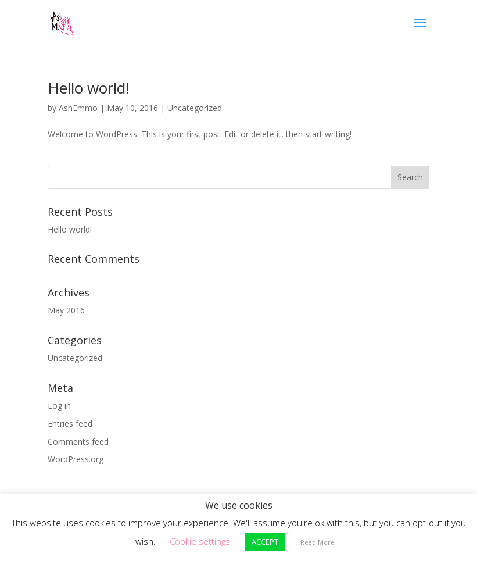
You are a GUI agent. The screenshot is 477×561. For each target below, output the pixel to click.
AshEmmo (78, 107)
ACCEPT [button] (265, 542)
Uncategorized (194, 107)
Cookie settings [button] (200, 541)
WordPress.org (75, 458)
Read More (317, 542)
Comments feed (78, 441)
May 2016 (66, 310)
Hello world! (89, 87)
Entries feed (70, 423)
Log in (59, 405)
